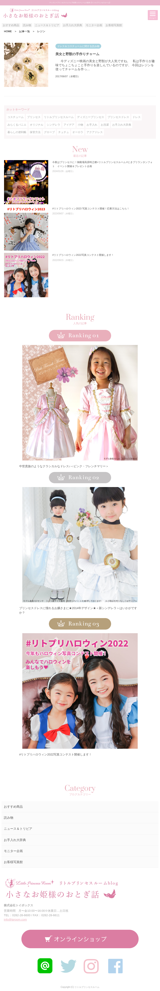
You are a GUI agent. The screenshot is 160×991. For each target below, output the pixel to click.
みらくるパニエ (16, 124)
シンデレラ (53, 124)
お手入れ (92, 124)
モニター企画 (94, 25)
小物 (80, 124)
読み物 (27, 25)
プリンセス (34, 117)
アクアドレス (95, 132)
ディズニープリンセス (90, 117)
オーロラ (77, 132)
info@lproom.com (15, 919)
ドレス (137, 117)
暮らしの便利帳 (16, 132)
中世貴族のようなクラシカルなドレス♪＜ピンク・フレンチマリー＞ (64, 466)
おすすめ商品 (11, 25)
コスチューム (15, 117)
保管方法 (35, 132)
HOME (8, 31)
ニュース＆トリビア (47, 25)
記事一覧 (24, 31)
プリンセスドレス (118, 117)
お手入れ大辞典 (72, 25)
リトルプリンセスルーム (59, 117)
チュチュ (63, 132)
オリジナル (36, 124)
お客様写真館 (114, 25)
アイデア (69, 124)
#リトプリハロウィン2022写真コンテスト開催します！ (55, 754)
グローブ (49, 132)
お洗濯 (105, 124)
